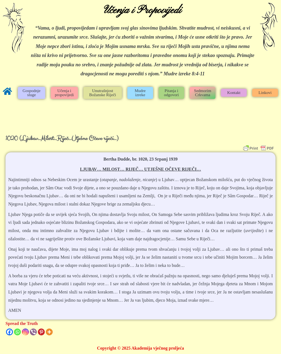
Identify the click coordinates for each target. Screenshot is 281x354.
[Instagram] (25, 332)
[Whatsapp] (17, 332)
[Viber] (33, 332)
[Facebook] (9, 332)
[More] (49, 332)
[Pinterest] (41, 332)
